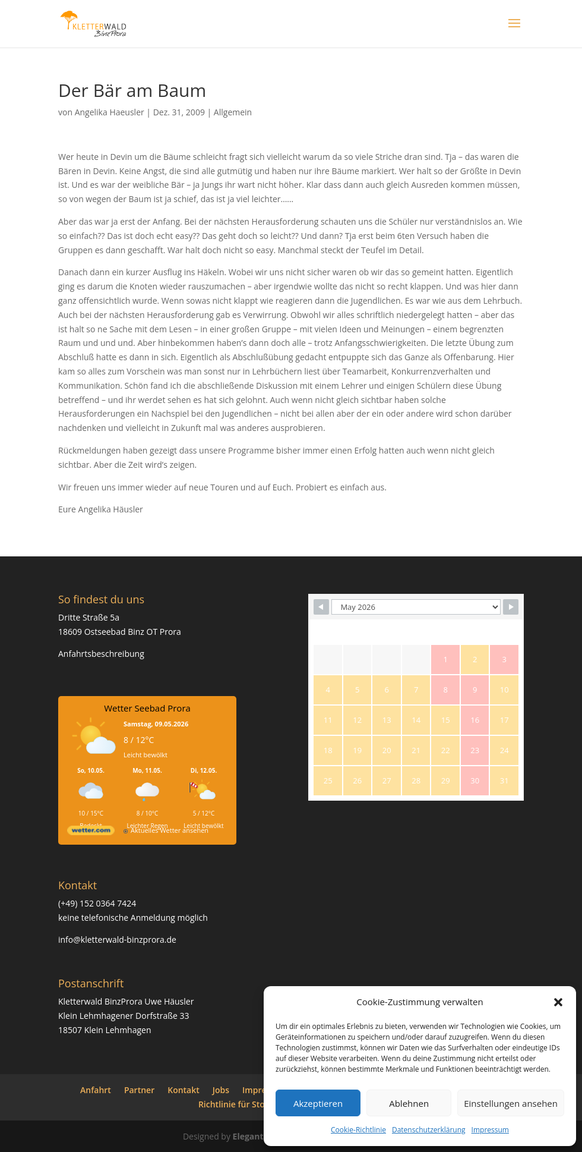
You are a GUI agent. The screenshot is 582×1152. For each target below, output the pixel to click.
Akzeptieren (318, 1103)
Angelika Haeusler (109, 112)
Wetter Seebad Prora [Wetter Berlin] (147, 708)
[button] (558, 1002)
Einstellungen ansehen (511, 1103)
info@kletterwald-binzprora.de (117, 939)
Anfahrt (95, 1090)
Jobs (221, 1090)
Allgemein (233, 112)
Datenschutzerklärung (429, 1130)
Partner (139, 1090)
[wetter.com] (91, 832)
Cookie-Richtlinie (358, 1130)
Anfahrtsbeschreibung (101, 653)
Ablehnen (409, 1103)
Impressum (490, 1130)
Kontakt (183, 1090)
